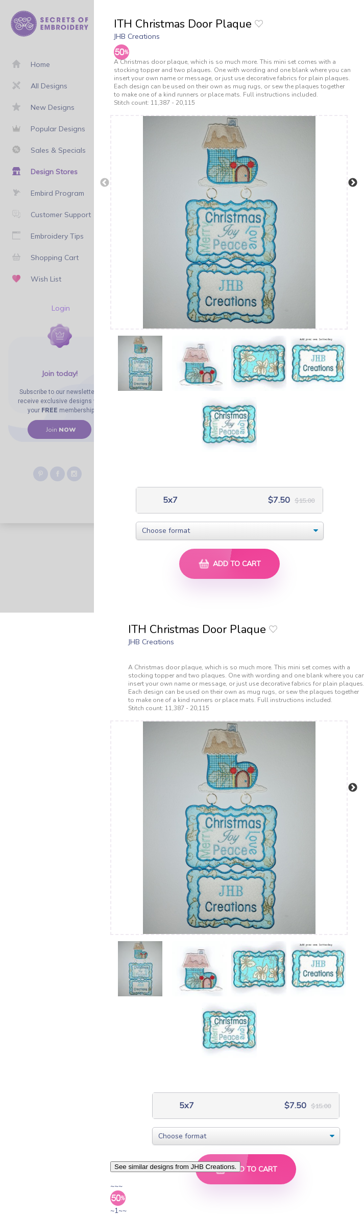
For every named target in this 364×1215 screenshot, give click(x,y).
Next (353, 183)
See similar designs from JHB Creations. (175, 1167)
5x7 (169, 500)
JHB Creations (137, 36)
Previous (105, 183)
